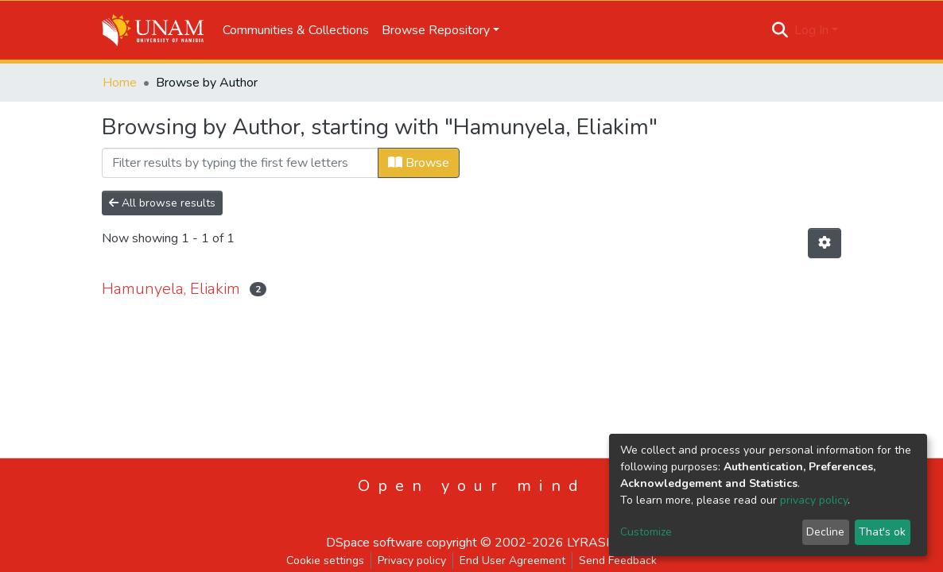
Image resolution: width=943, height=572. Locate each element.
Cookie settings (325, 560)
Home (120, 82)
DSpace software (374, 542)
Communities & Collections (296, 30)
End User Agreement (512, 560)
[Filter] (240, 163)
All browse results (162, 203)
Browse (418, 163)
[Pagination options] (824, 243)
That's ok (882, 531)
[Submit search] (780, 30)
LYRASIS (592, 542)
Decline (825, 531)
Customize (646, 531)
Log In (811, 30)
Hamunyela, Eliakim (171, 289)
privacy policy (814, 500)
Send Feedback (618, 560)
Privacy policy (412, 560)
